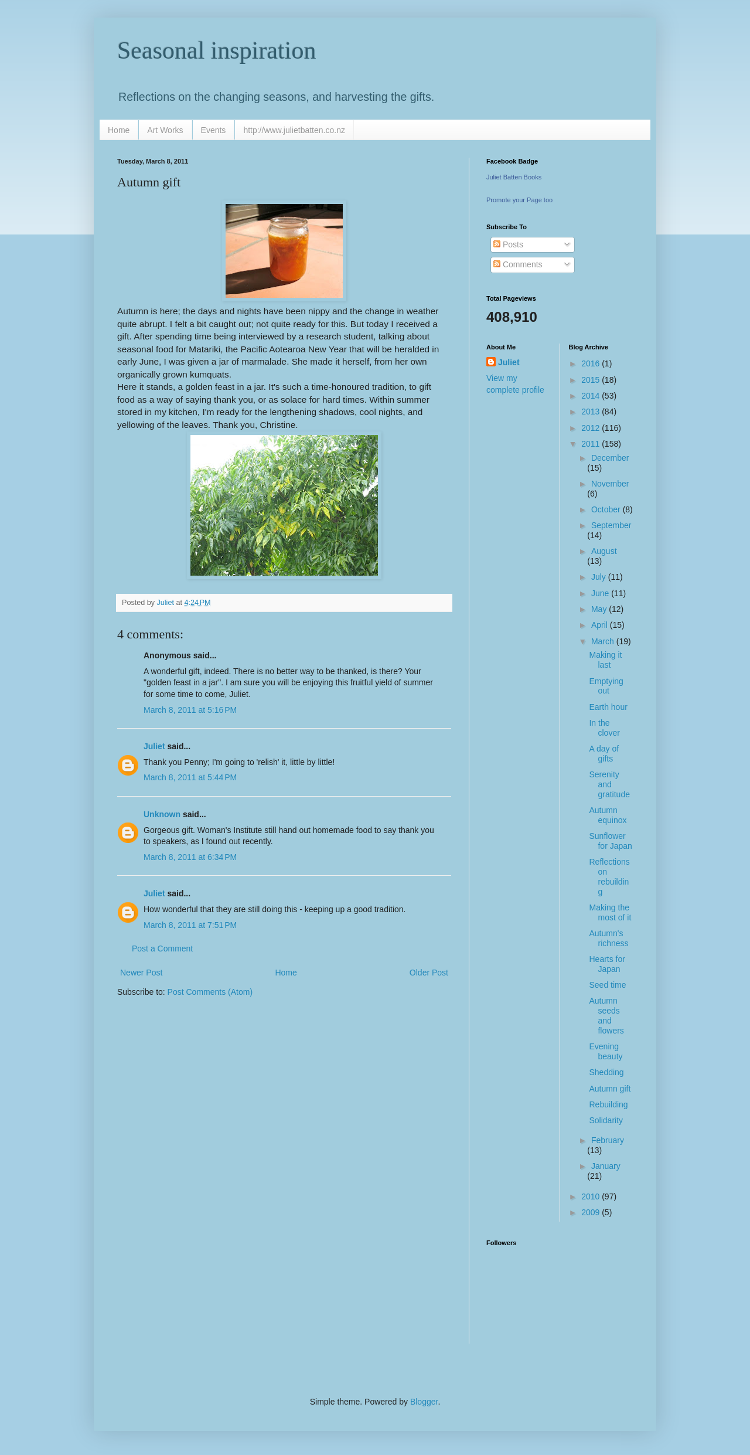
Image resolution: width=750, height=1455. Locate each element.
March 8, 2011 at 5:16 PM (190, 710)
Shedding (606, 1072)
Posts (508, 244)
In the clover (604, 727)
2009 (591, 1212)
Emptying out (606, 686)
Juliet (154, 746)
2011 (591, 443)
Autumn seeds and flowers (606, 1015)
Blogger (424, 1401)
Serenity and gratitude (609, 784)
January (606, 1166)
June (601, 593)
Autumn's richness (608, 938)
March (603, 641)
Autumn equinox (607, 815)
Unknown (162, 814)
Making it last (605, 659)
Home (118, 130)
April (600, 625)
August (604, 551)
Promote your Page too (519, 199)
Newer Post (141, 972)
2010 (591, 1196)
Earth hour (608, 707)
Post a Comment (162, 948)
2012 (591, 428)
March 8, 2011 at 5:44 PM (190, 777)
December (610, 458)
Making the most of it (610, 912)
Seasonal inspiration (216, 50)
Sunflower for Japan (610, 841)
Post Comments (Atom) (210, 992)
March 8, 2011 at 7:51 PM (190, 925)
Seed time (607, 985)
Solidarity (606, 1120)
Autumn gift (609, 1088)
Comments (518, 264)
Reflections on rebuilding (609, 876)
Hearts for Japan (607, 964)
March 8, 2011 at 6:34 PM (190, 857)
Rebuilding (608, 1104)
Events (213, 130)
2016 (591, 363)
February (607, 1140)
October (607, 509)
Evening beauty (605, 1051)
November (610, 483)
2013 (591, 411)
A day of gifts (604, 753)
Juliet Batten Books (513, 177)
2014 (591, 395)
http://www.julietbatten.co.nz (294, 130)
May (600, 609)
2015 (591, 380)
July (599, 577)
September (611, 525)
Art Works (165, 130)
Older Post (429, 972)
